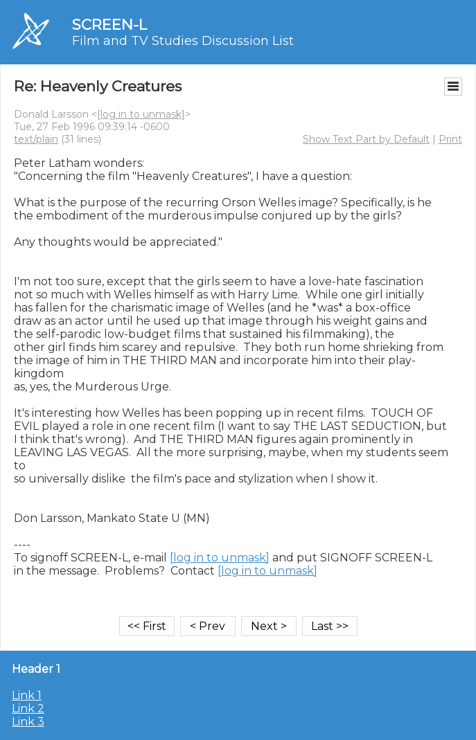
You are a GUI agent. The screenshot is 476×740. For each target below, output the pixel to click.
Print (450, 139)
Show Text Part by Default (366, 139)
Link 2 (28, 708)
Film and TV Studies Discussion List (183, 40)
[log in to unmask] (141, 114)
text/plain (36, 139)
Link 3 (28, 721)
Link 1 (27, 695)
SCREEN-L (109, 24)
